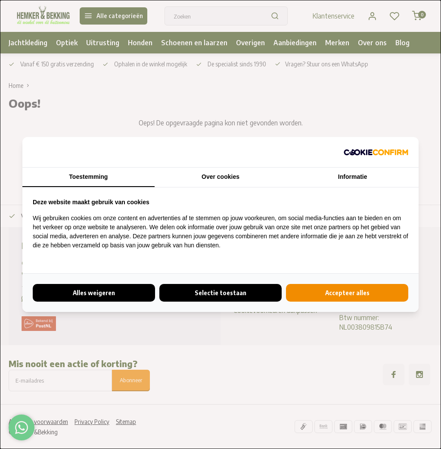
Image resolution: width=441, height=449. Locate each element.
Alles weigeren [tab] (94, 292)
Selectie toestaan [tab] (220, 292)
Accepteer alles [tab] (347, 292)
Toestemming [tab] (88, 176)
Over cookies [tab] (220, 176)
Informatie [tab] (352, 176)
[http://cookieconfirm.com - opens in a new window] (376, 152)
